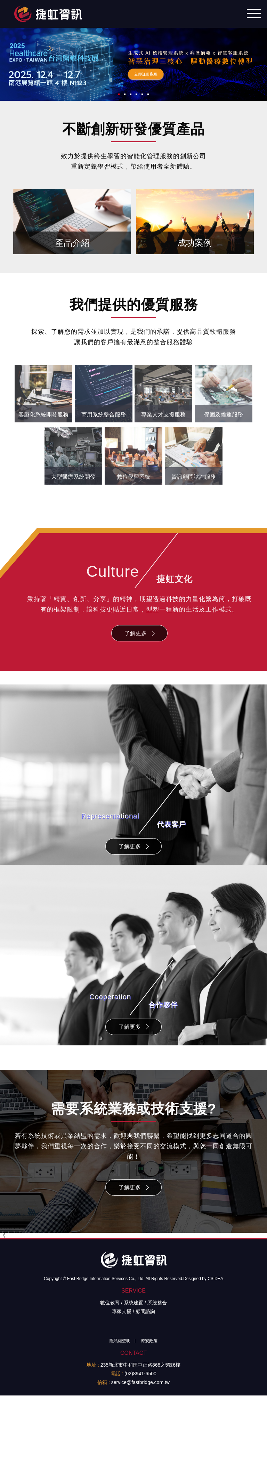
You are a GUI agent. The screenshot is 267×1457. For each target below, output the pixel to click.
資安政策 (149, 1370)
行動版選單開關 (254, 11)
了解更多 (135, 627)
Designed (192, 1308)
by (204, 1308)
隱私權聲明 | (120, 1370)
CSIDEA (215, 1308)
